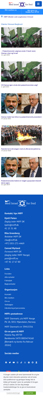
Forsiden (8, 274)
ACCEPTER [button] (29, 393)
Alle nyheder (10, 277)
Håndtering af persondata (15, 308)
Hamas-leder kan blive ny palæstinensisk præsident (21, 117)
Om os (7, 301)
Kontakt (8, 294)
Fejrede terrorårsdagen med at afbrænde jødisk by (20, 149)
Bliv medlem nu (11, 10)
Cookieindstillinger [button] (13, 393)
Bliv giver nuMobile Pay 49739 (32, 11)
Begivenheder (10, 284)
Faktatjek (8, 280)
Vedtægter (9, 304)
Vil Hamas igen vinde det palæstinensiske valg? (19, 85)
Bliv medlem (9, 298)
